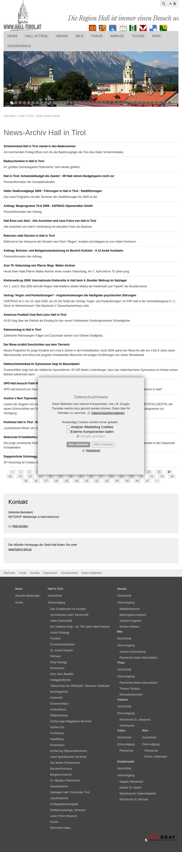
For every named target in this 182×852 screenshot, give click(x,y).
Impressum (93, 450)
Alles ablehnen (78, 444)
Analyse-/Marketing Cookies (92, 427)
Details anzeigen (93, 436)
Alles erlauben (103, 444)
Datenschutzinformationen (107, 413)
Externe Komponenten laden (92, 432)
